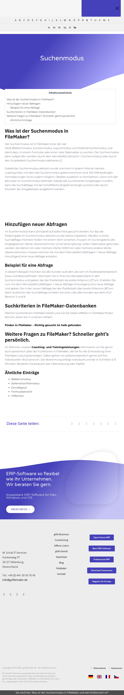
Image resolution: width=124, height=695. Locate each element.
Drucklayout (19, 387)
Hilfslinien (17, 395)
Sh (59, 27)
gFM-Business (61, 534)
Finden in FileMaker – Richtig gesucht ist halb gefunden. (43, 325)
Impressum (115, 668)
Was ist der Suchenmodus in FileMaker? (30, 99)
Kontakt (61, 573)
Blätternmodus (21, 379)
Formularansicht (21, 391)
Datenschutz (98, 668)
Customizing (61, 540)
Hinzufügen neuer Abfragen (23, 103)
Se (54, 27)
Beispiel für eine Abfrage (25, 107)
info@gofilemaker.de (14, 580)
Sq (65, 27)
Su (75, 27)
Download (61, 556)
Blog (61, 562)
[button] (72, 423)
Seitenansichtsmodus (25, 383)
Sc (49, 27)
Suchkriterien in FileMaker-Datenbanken (31, 111)
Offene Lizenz (61, 545)
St (70, 27)
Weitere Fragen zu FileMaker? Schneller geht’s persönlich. (41, 115)
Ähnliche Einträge (21, 120)
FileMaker (61, 568)
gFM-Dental (61, 551)
